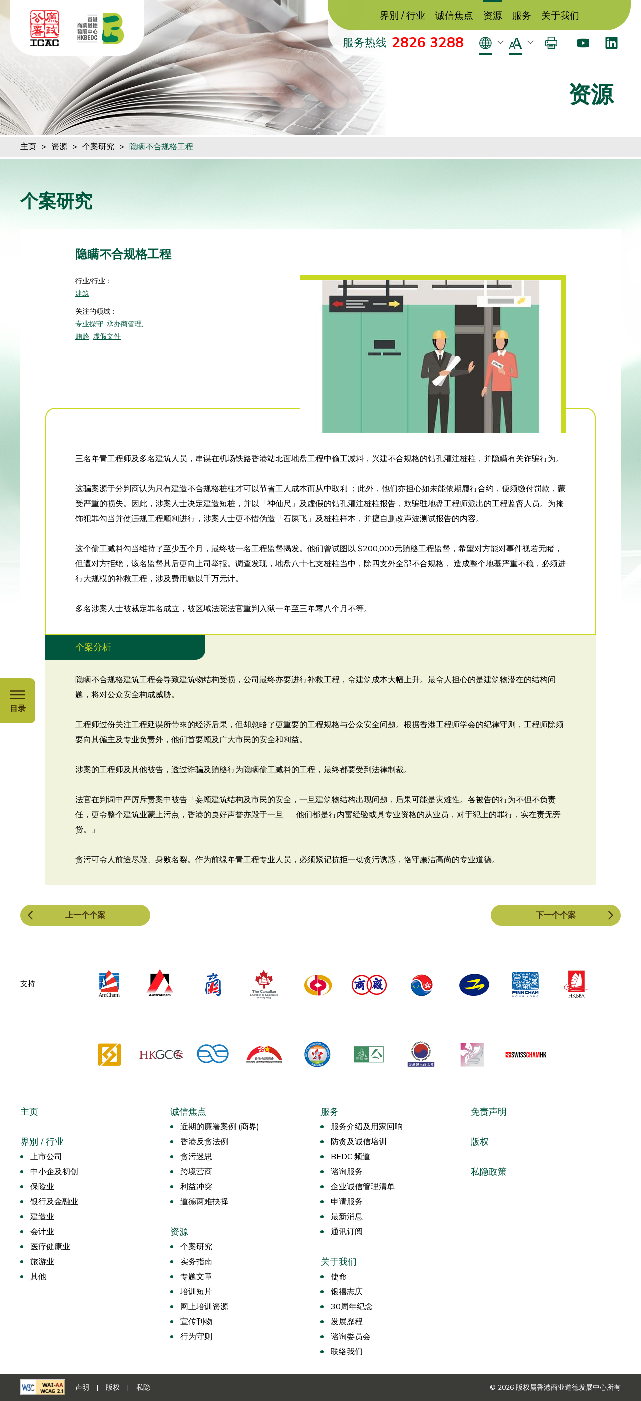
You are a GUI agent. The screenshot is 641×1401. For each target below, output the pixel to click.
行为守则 (196, 1337)
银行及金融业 (54, 1202)
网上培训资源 (204, 1307)
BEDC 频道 (350, 1157)
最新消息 (347, 1217)
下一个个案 (556, 915)
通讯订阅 (347, 1232)
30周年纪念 (352, 1307)
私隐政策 (489, 1172)
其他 (38, 1277)
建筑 (82, 293)
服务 (521, 16)
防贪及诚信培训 (359, 1142)
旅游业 (42, 1262)
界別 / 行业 (402, 16)
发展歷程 (347, 1322)
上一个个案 (85, 915)
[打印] (551, 42)
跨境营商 (196, 1172)
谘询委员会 (351, 1337)
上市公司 (46, 1157)
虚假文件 (107, 336)
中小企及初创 (54, 1172)
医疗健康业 (50, 1247)
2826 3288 (428, 42)
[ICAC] (44, 28)
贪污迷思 (196, 1157)
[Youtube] (583, 42)
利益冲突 (196, 1187)
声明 (82, 1387)
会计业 (42, 1232)
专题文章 (196, 1277)
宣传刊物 (196, 1322)
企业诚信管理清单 (363, 1187)
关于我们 (560, 16)
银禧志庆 (347, 1292)
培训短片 (196, 1292)
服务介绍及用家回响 (367, 1127)
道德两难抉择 (204, 1202)
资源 (492, 16)
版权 (480, 1142)
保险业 (42, 1187)
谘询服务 (347, 1172)
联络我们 (347, 1352)
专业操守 (89, 324)
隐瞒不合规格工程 (161, 146)
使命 (339, 1277)
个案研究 (98, 146)
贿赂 (82, 336)
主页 (28, 146)
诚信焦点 (454, 16)
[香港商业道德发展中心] (100, 28)
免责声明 (489, 1112)
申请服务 (347, 1202)
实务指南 (196, 1262)
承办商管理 (124, 324)
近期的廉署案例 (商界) (219, 1127)
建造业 (42, 1217)
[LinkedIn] (611, 42)
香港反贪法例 (204, 1142)
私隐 (143, 1387)
